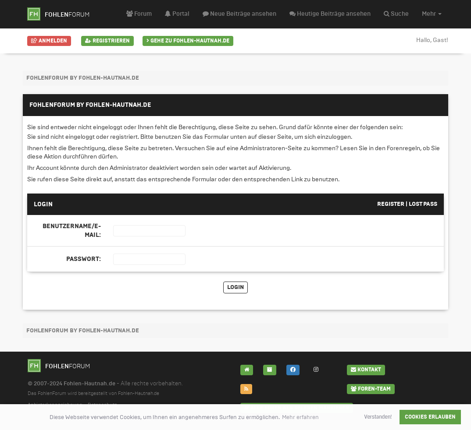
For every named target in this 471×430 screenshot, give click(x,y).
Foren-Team (371, 389)
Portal (177, 14)
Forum (139, 14)
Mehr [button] (432, 14)
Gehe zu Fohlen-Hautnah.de (187, 41)
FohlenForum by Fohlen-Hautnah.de (82, 77)
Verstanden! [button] (378, 416)
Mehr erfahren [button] (300, 417)
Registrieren (107, 41)
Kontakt (366, 370)
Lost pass (423, 204)
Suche (396, 14)
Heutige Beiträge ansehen (330, 14)
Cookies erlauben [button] (430, 417)
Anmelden (49, 41)
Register (390, 204)
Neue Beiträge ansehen (239, 14)
